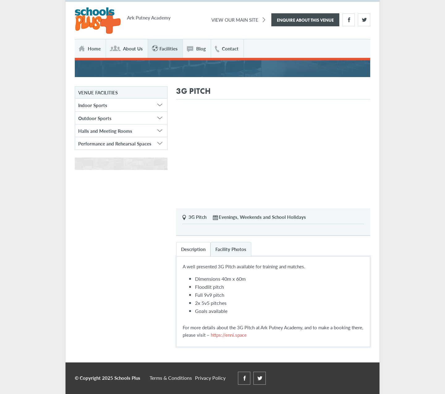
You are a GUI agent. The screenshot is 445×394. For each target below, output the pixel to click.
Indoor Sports (92, 105)
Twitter (364, 19)
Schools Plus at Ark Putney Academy (98, 20)
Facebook (348, 19)
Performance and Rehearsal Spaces (114, 143)
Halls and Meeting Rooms (105, 131)
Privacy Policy (210, 377)
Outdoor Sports (95, 118)
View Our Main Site (234, 19)
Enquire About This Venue (305, 20)
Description (193, 249)
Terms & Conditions (171, 377)
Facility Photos (230, 249)
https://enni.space (228, 334)
